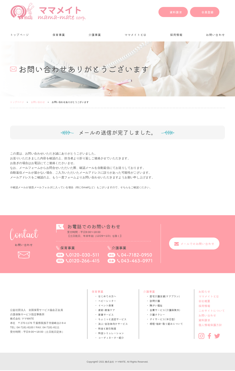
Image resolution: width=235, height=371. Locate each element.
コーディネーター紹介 (111, 337)
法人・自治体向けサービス (113, 323)
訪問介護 (155, 301)
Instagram (201, 336)
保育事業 (59, 34)
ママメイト (48, 12)
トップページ (19, 34)
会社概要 (204, 301)
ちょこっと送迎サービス (112, 319)
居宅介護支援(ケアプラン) (165, 296)
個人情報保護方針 (210, 325)
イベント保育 (106, 305)
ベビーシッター (107, 301)
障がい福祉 (156, 305)
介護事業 (94, 34)
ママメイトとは (135, 34)
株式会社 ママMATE (115, 362)
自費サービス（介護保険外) (165, 310)
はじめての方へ (107, 296)
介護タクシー (157, 314)
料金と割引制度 (107, 328)
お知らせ (204, 291)
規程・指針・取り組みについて (166, 323)
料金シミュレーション (111, 333)
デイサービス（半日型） (162, 319)
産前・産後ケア (106, 310)
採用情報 (176, 34)
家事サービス (106, 314)
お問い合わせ (215, 34)
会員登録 (207, 12)
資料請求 (176, 12)
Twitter (217, 336)
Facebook (209, 336)
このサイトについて (211, 310)
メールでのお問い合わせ (197, 243)
